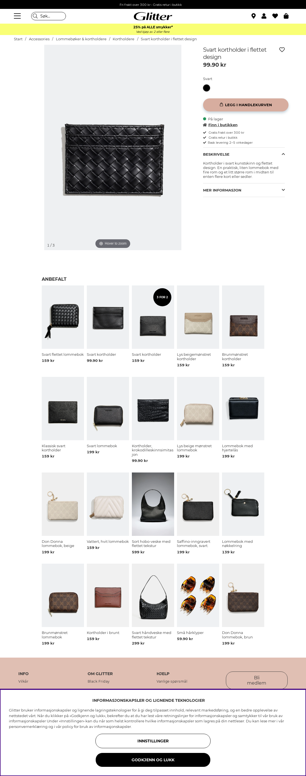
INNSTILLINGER (153, 740)
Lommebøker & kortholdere (81, 39)
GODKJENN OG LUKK (153, 759)
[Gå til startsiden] (153, 16)
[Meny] (18, 16)
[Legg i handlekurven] (245, 104)
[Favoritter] (278, 16)
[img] (28, 65)
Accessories (39, 39)
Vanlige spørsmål (172, 681)
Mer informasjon (222, 190)
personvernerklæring (28, 726)
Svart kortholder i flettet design (169, 39)
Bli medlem (256, 680)
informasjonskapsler (112, 726)
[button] (266, 16)
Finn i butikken (220, 125)
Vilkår (23, 681)
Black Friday (99, 681)
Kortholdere (123, 39)
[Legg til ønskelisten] (282, 50)
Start (18, 39)
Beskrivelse (216, 154)
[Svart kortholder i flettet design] (208, 87)
